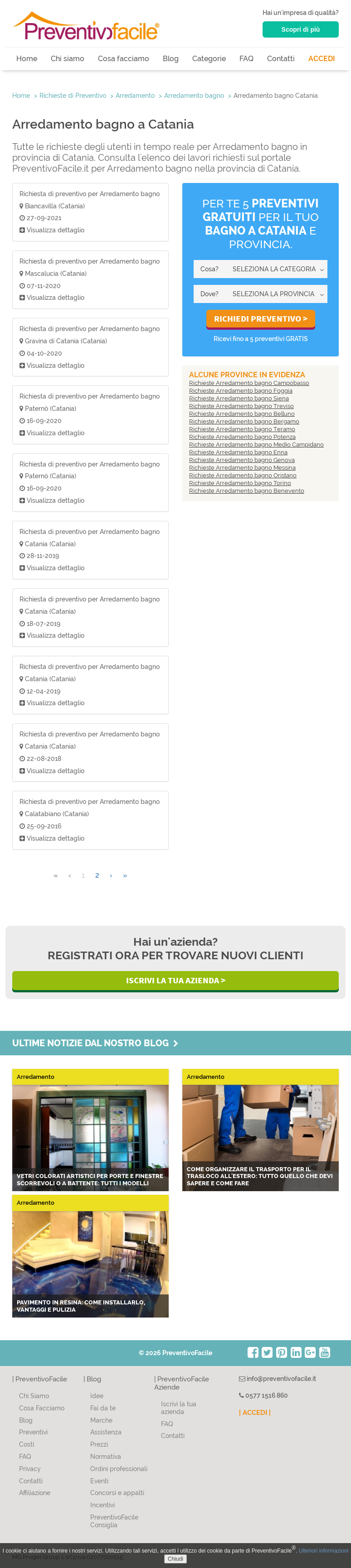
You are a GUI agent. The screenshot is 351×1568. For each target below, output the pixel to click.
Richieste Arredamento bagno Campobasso (249, 383)
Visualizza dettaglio (52, 230)
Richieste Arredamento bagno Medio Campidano (256, 444)
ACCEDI (321, 58)
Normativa (105, 1456)
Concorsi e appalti (117, 1492)
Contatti (281, 58)
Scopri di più (301, 29)
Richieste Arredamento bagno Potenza (242, 436)
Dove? (209, 294)
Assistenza (106, 1432)
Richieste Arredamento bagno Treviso (241, 406)
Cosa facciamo (123, 58)
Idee (96, 1396)
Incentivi (102, 1505)
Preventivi (33, 1432)
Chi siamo (67, 58)
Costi (26, 1444)
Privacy (30, 1468)
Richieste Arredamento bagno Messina (242, 467)
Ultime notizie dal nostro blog (95, 1043)
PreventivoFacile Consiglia (114, 1521)
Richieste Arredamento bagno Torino (240, 483)
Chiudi (175, 1559)
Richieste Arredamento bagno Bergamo (244, 421)
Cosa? (209, 269)
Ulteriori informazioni (323, 1551)
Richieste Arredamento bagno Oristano (243, 475)
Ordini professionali (118, 1468)
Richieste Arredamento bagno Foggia (240, 390)
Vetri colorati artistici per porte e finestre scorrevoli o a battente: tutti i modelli (90, 1180)
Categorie (209, 58)
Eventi (99, 1481)
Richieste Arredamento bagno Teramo (242, 429)
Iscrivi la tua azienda (178, 1407)
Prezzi (99, 1444)
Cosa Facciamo (41, 1408)
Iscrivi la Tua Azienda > (175, 980)
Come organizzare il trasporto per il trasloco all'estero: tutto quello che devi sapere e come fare (260, 1176)
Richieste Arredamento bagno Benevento (246, 490)
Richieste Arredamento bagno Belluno (242, 413)
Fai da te (103, 1408)
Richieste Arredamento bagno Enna (238, 452)
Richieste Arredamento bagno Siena (239, 398)
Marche (101, 1420)
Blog (171, 58)
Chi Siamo (34, 1396)
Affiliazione (34, 1492)
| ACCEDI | (255, 1413)
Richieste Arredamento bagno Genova (242, 460)
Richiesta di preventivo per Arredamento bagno (90, 193)
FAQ (246, 58)
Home (26, 58)
